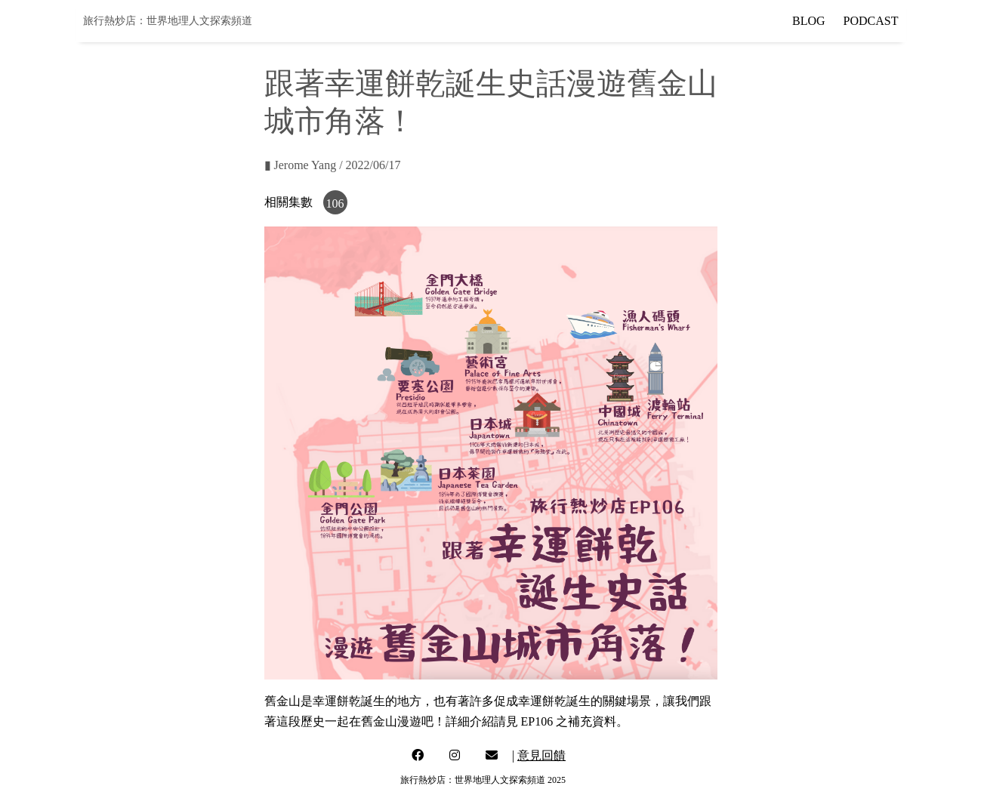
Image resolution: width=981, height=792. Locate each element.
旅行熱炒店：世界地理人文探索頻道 (167, 20)
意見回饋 (541, 755)
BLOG (808, 20)
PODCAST (871, 20)
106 (335, 203)
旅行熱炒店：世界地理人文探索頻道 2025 (483, 780)
